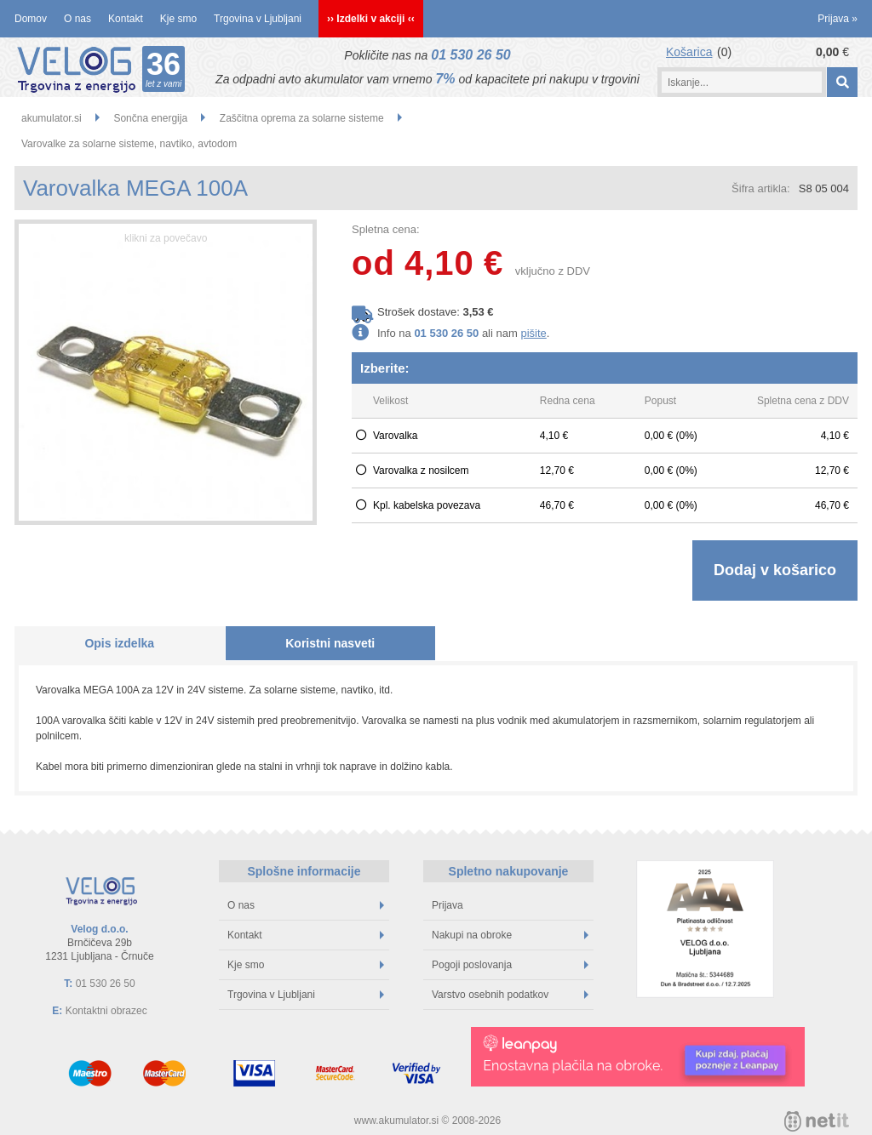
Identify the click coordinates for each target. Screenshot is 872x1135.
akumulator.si (51, 118)
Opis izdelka (119, 643)
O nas (77, 19)
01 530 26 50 (470, 55)
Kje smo (178, 19)
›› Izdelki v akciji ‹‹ (371, 19)
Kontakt (125, 19)
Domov (30, 19)
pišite (533, 333)
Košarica (689, 52)
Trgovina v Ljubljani (257, 19)
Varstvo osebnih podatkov (510, 995)
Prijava (838, 19)
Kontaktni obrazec (106, 1011)
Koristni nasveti (330, 643)
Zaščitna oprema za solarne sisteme (302, 118)
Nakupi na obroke (510, 935)
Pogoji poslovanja (510, 965)
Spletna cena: (386, 229)
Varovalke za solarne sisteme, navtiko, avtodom (129, 144)
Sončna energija (150, 118)
